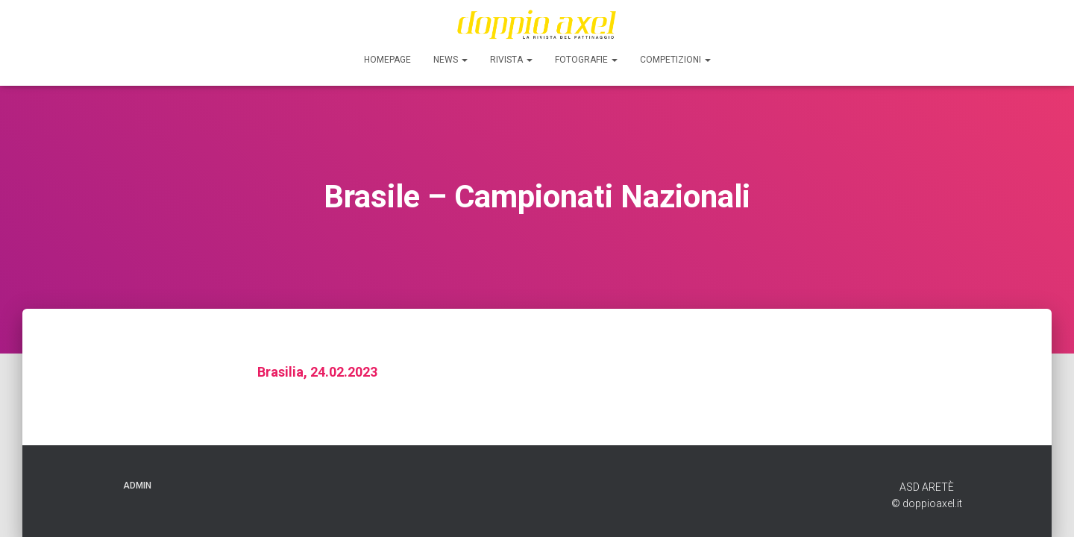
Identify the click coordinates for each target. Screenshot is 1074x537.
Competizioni (675, 59)
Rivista (511, 59)
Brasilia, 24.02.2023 (317, 372)
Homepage (387, 59)
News (450, 59)
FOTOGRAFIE (586, 59)
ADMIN (137, 485)
